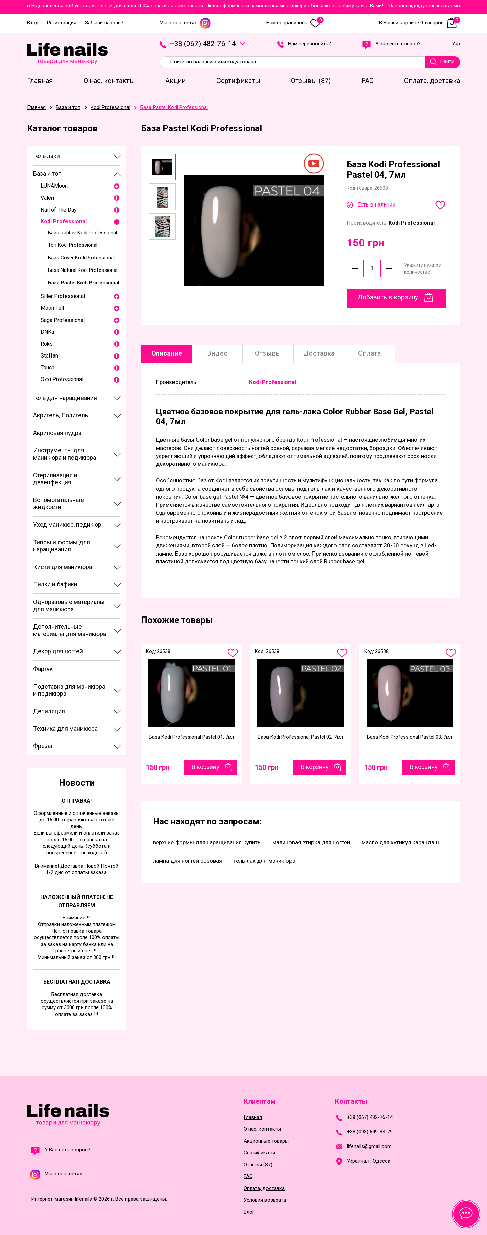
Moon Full (52, 308)
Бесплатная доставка (76, 982)
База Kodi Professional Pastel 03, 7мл (409, 737)
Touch (47, 367)
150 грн (157, 767)
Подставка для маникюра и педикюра (69, 690)
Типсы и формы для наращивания (61, 546)
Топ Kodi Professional (72, 245)
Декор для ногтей (58, 651)
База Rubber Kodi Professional (82, 233)
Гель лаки (46, 155)
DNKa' (48, 332)
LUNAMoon (54, 185)
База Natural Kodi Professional (82, 270)
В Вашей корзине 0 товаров (419, 22)
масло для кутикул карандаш (400, 842)
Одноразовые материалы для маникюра (69, 605)
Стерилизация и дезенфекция (55, 479)
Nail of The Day (59, 210)
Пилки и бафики (55, 584)
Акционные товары (266, 1141)
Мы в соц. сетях (185, 22)
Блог (249, 1212)
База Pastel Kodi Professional (83, 283)
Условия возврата (265, 1200)
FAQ (248, 1176)
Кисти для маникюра (62, 566)
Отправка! (77, 801)
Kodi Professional (64, 221)
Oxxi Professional (62, 379)
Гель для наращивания (65, 398)
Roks (47, 344)
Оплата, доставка (264, 1188)
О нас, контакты (262, 1129)
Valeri (47, 198)
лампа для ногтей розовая (187, 860)
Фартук (43, 668)
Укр (456, 44)
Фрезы (42, 746)
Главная (253, 1117)
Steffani (50, 355)
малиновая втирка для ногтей (311, 842)
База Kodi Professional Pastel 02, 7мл (300, 737)
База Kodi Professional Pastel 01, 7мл (191, 737)
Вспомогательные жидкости (58, 503)
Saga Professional (63, 320)
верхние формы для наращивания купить (207, 842)
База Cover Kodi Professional (81, 258)
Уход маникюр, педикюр (67, 524)
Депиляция (49, 711)
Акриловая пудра (57, 432)
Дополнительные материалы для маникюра (69, 630)
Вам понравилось (295, 22)
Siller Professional (63, 296)
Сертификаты (259, 1152)
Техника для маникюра (65, 728)
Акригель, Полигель (60, 415)
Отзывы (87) (258, 1164)
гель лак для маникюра (264, 860)
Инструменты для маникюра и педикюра (64, 454)
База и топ (47, 173)
